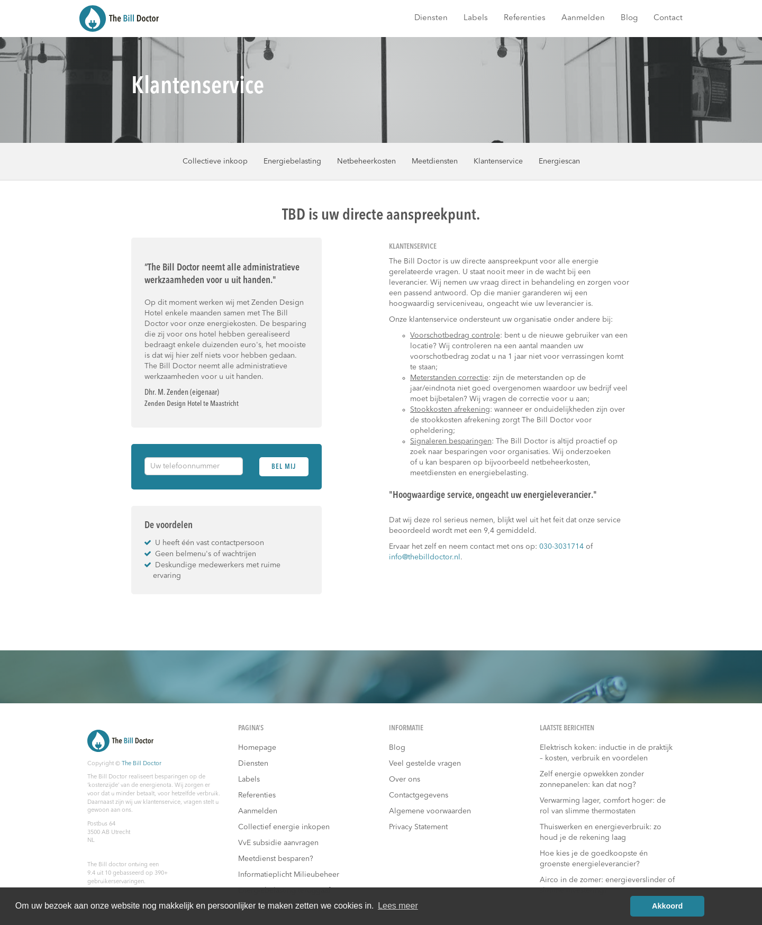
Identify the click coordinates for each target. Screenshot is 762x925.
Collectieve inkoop (215, 161)
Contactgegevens (418, 795)
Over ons (404, 779)
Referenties (525, 18)
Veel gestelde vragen (425, 763)
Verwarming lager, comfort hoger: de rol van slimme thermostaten (603, 806)
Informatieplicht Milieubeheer (288, 874)
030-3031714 (561, 546)
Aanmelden (583, 18)
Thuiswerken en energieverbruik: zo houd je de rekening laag (600, 832)
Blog (629, 18)
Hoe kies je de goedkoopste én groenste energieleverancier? (594, 859)
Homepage (257, 747)
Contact (668, 18)
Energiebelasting (292, 161)
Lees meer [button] (398, 905)
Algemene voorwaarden (430, 811)
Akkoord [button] (667, 906)
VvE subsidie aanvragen (278, 843)
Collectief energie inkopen (284, 827)
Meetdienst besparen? (275, 859)
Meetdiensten (435, 161)
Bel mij (283, 467)
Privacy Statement (418, 827)
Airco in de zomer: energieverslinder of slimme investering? (607, 885)
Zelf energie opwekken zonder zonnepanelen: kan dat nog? (592, 779)
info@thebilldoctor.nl (424, 557)
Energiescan (559, 161)
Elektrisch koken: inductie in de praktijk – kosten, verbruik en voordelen (606, 753)
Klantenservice (498, 161)
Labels (476, 18)
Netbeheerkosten (366, 161)
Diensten (431, 18)
